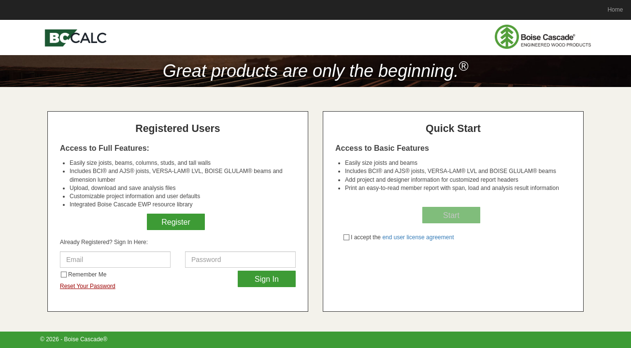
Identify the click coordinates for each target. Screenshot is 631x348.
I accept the (398, 237)
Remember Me (83, 274)
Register (175, 222)
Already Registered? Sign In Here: (104, 242)
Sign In (267, 279)
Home (615, 9)
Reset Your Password (87, 286)
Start (451, 215)
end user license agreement (417, 237)
